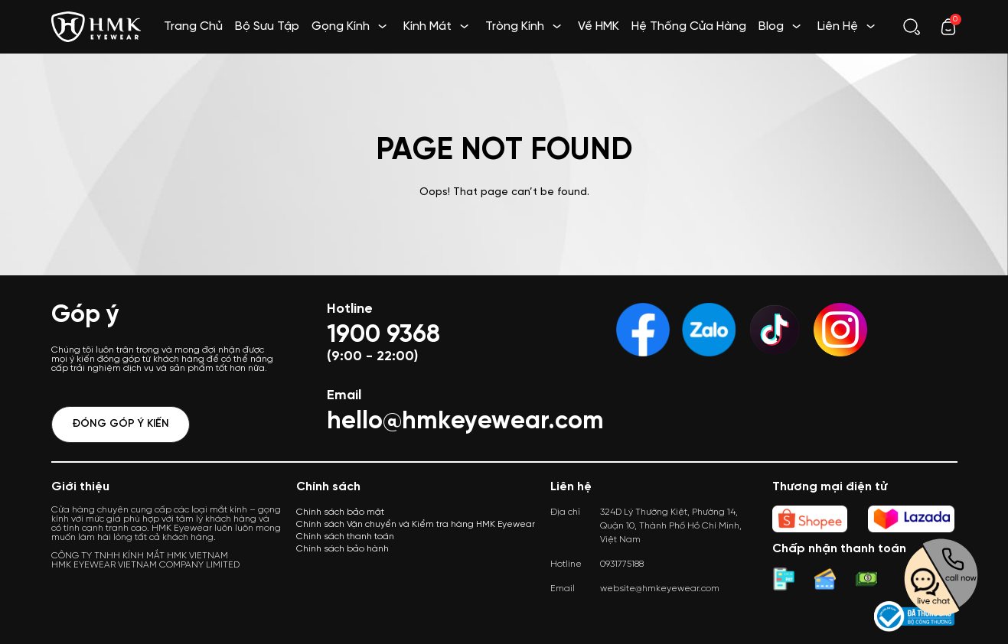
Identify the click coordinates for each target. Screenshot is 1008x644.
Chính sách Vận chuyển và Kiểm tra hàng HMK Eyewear (415, 524)
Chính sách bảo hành (342, 549)
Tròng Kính (514, 26)
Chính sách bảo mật (340, 512)
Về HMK (598, 26)
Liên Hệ (837, 26)
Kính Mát (427, 26)
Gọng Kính (341, 26)
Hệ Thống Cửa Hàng (688, 26)
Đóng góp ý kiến (120, 424)
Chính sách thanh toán (345, 537)
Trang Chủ (193, 26)
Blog (771, 26)
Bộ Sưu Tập (267, 26)
